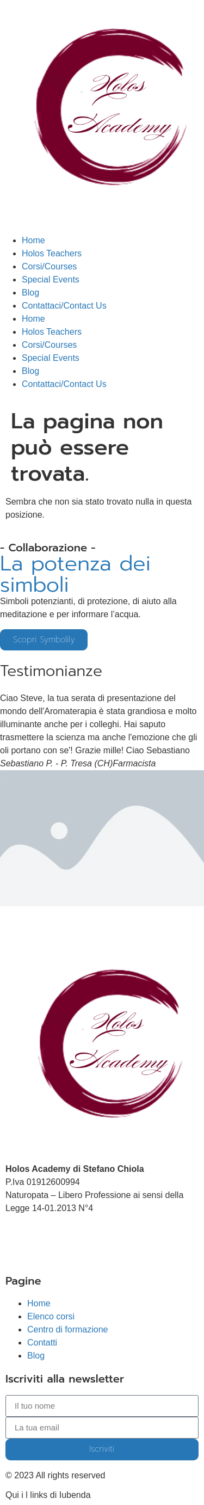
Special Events (50, 279)
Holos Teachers (52, 253)
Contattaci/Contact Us (64, 305)
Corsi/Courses (49, 266)
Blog (30, 292)
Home (33, 240)
